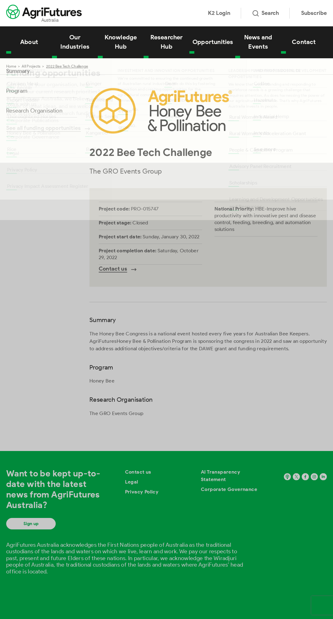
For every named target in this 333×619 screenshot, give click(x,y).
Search (266, 13)
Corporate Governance (229, 489)
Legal (131, 482)
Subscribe (314, 13)
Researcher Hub (166, 41)
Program (16, 90)
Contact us (138, 472)
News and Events (258, 41)
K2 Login (219, 13)
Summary (18, 71)
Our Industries (74, 41)
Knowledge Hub (121, 41)
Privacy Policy (142, 492)
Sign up (31, 523)
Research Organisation (34, 110)
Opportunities (212, 42)
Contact (304, 42)
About (29, 42)
